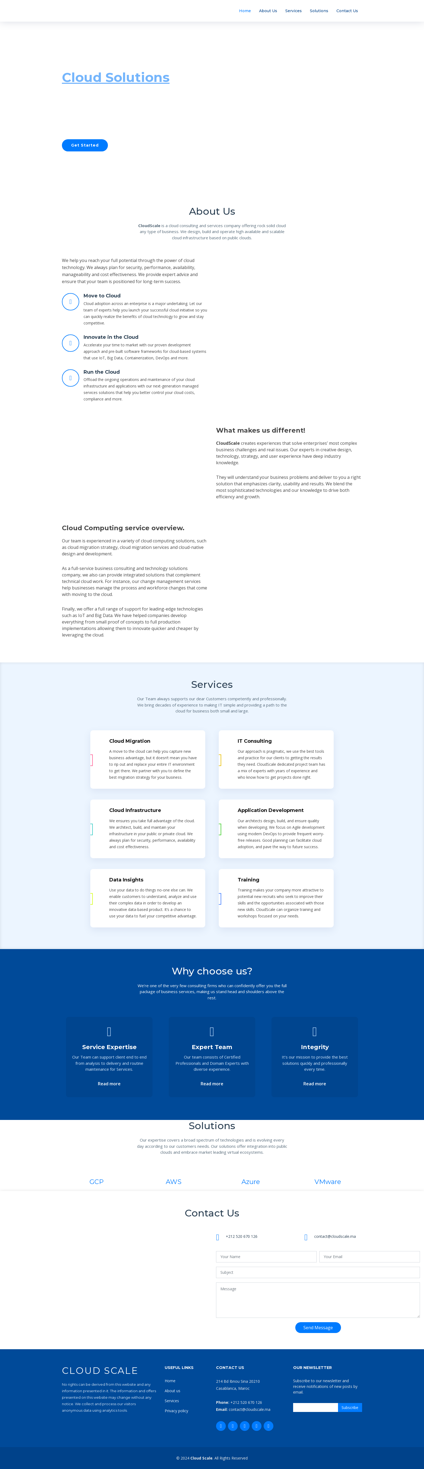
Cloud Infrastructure (135, 810)
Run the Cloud (102, 372)
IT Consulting (255, 741)
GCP (97, 1182)
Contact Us (347, 10)
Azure (250, 1182)
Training (248, 880)
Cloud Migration (129, 741)
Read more (109, 1084)
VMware (327, 1182)
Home (245, 10)
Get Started (85, 145)
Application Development (271, 810)
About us (172, 1390)
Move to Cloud (102, 296)
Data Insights (126, 880)
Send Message (318, 1328)
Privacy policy (176, 1410)
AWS (173, 1182)
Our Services (138, 145)
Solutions (319, 10)
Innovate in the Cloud (111, 337)
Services (293, 10)
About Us (268, 10)
